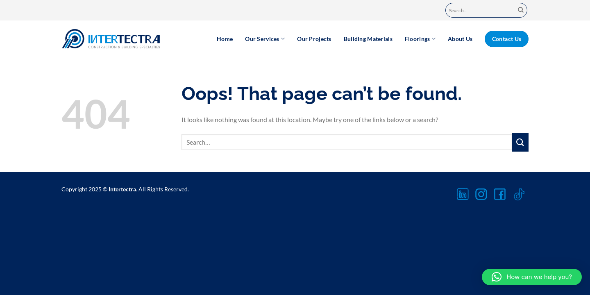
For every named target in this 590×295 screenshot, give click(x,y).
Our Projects (314, 38)
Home (225, 38)
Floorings (420, 39)
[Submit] (521, 10)
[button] (532, 277)
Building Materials (368, 38)
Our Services (265, 39)
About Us (460, 38)
